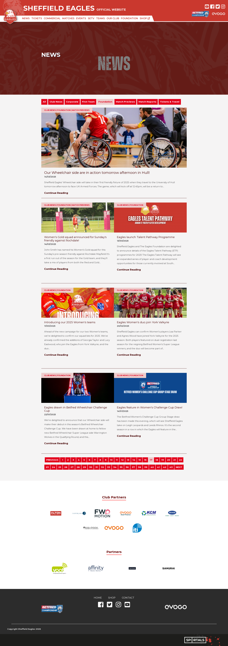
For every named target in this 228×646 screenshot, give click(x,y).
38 (139, 467)
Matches (68, 18)
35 (121, 467)
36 (127, 467)
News (26, 18)
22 (180, 459)
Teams (100, 18)
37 (133, 467)
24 (53, 467)
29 (84, 467)
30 (90, 467)
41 (158, 467)
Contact (128, 597)
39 (145, 467)
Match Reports (147, 101)
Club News (56, 101)
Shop (145, 18)
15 (139, 459)
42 (164, 467)
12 (122, 459)
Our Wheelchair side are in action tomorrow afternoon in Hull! (97, 172)
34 (114, 467)
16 (145, 459)
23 (47, 467)
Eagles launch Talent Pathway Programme (146, 237)
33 (108, 467)
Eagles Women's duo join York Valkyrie (143, 322)
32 (102, 467)
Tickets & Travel (169, 101)
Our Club (113, 18)
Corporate (72, 101)
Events (81, 18)
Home (98, 597)
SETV (91, 18)
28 (78, 467)
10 (111, 459)
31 (96, 467)
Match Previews (125, 101)
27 (72, 467)
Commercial (52, 18)
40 (152, 467)
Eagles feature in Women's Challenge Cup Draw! (149, 407)
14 (133, 459)
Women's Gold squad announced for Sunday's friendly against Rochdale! (75, 238)
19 (162, 459)
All (44, 101)
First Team (88, 101)
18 (156, 459)
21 (174, 459)
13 (128, 459)
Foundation (129, 18)
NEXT (179, 467)
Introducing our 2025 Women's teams (69, 322)
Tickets (36, 18)
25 (59, 467)
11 (117, 459)
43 (171, 467)
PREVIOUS (52, 459)
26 (65, 467)
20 (168, 459)
